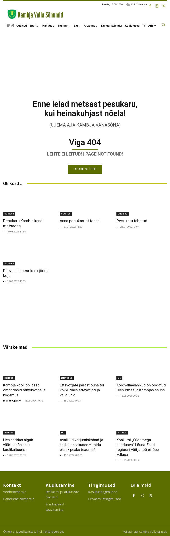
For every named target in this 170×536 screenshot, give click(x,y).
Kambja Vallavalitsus (153, 531)
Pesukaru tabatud (130, 220)
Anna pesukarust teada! (79, 220)
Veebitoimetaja (14, 491)
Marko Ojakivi (12, 399)
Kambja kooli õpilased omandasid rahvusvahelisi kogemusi (24, 389)
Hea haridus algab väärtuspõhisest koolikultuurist (18, 444)
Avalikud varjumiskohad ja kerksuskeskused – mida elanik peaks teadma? (81, 444)
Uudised (9, 213)
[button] (163, 24)
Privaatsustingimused (104, 498)
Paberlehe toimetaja (18, 498)
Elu (119, 377)
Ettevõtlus (66, 377)
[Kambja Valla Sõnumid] (33, 14)
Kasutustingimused (102, 491)
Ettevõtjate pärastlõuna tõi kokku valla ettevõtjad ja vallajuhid (82, 389)
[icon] (8, 25)
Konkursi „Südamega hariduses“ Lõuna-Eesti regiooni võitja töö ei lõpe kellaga (137, 446)
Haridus (8, 377)
